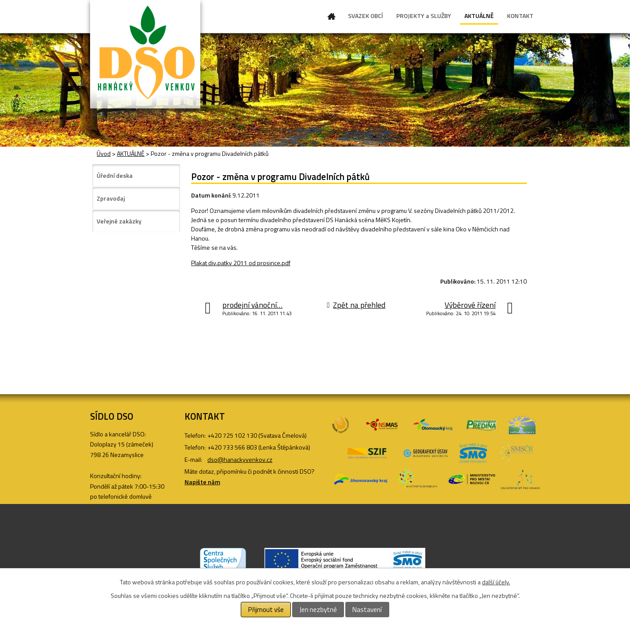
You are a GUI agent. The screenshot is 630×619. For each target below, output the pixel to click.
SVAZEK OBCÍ (365, 15)
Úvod (331, 18)
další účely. (496, 582)
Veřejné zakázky (119, 221)
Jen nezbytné (318, 610)
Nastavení (367, 610)
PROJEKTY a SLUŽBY (423, 15)
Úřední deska (115, 175)
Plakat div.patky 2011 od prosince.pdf (240, 262)
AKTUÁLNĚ (479, 15)
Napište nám (202, 481)
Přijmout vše (266, 610)
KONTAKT (520, 15)
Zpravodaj (111, 198)
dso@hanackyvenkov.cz (239, 459)
